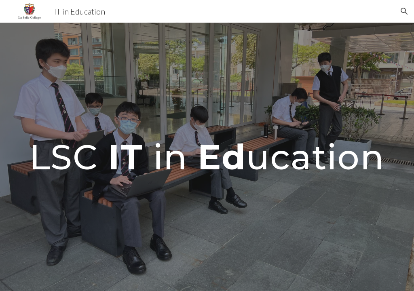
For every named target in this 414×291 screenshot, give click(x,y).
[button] (404, 11)
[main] (207, 156)
